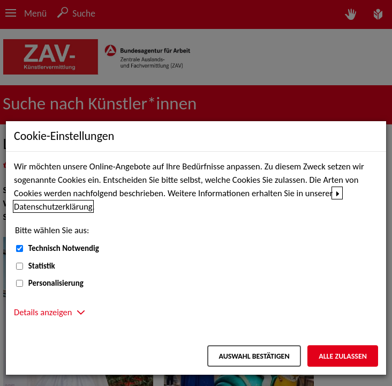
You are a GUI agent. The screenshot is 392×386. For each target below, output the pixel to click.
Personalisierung (56, 283)
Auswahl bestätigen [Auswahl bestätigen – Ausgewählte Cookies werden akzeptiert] (253, 356)
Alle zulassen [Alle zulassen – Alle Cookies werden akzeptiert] (343, 356)
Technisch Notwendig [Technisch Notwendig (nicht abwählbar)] (63, 248)
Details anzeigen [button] (43, 312)
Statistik (41, 266)
